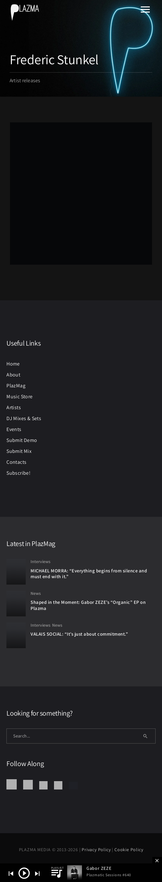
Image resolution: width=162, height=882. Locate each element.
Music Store (19, 396)
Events (13, 429)
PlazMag (15, 385)
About (13, 374)
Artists (13, 407)
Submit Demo (21, 440)
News (36, 593)
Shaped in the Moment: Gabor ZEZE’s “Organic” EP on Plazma (88, 605)
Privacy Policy (97, 849)
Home (13, 363)
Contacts (16, 462)
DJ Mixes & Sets (23, 418)
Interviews (40, 561)
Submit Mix (19, 451)
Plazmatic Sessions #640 (108, 874)
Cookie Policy (128, 849)
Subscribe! (18, 473)
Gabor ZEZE (99, 868)
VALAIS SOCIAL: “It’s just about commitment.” (79, 634)
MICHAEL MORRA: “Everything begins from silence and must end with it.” (89, 574)
